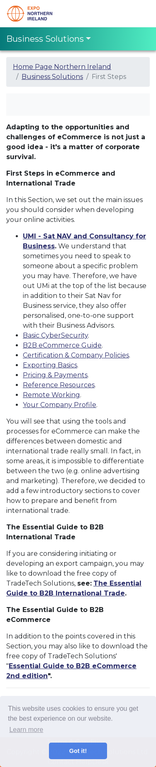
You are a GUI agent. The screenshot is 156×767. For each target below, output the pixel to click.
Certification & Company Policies (76, 355)
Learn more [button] (26, 729)
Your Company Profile (59, 405)
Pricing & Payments (55, 375)
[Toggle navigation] (138, 13)
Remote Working (51, 395)
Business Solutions (52, 77)
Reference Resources (59, 385)
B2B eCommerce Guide (62, 345)
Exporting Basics (50, 365)
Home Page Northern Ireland (62, 67)
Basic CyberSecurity (55, 335)
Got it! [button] (78, 751)
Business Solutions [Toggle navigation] (45, 39)
